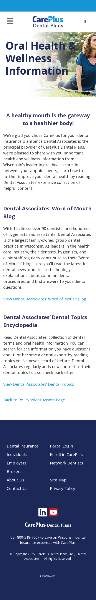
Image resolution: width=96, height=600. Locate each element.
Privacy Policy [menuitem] (62, 488)
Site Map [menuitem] (58, 480)
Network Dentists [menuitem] (66, 463)
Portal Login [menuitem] (61, 446)
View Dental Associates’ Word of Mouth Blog (44, 299)
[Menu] (11, 21)
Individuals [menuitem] (17, 454)
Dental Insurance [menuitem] (22, 446)
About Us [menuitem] (15, 480)
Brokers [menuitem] (14, 471)
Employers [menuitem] (16, 463)
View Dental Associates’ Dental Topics (38, 384)
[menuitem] (70, 471)
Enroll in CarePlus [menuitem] (66, 454)
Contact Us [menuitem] (17, 488)
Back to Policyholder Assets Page (34, 399)
